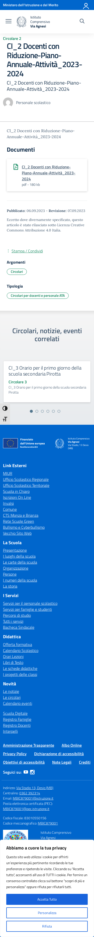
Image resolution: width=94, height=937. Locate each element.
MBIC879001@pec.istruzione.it (26, 808)
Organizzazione (15, 568)
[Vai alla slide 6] (58, 411)
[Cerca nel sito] (82, 21)
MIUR (7, 473)
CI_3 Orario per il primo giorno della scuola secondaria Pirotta (45, 371)
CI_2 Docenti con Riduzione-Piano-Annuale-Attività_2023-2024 (48, 173)
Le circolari (12, 697)
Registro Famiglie (17, 719)
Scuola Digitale (15, 713)
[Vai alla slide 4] (47, 411)
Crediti (84, 762)
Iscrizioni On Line (17, 497)
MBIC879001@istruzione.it (33, 798)
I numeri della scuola (20, 580)
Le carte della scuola (20, 562)
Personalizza (47, 912)
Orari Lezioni (13, 656)
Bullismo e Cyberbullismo (24, 527)
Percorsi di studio (17, 615)
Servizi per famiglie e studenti (27, 609)
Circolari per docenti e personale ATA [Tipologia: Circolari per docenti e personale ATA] (38, 295)
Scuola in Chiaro (16, 491)
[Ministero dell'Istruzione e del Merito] (30, 4)
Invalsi (8, 503)
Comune (10, 509)
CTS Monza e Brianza (20, 515)
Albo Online (72, 745)
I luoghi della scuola (19, 556)
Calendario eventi (17, 703)
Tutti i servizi (13, 621)
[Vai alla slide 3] (42, 411)
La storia (10, 586)
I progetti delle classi (20, 674)
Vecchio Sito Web (17, 533)
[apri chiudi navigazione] (9, 22)
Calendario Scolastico (20, 650)
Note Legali (61, 762)
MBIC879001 (48, 823)
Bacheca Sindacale (18, 627)
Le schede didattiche (20, 668)
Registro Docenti (17, 725)
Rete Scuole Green (18, 521)
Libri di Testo (13, 662)
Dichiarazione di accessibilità (59, 754)
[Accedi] (86, 5)
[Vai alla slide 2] (36, 411)
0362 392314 (29, 793)
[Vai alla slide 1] (31, 411)
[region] (47, 888)
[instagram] (32, 772)
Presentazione (15, 550)
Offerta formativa (17, 644)
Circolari (17, 271)
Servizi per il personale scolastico (30, 603)
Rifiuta (47, 926)
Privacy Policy (15, 754)
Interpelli (10, 731)
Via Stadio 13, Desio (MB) (34, 787)
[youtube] (26, 772)
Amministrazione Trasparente (28, 745)
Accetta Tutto (47, 899)
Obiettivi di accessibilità (24, 762)
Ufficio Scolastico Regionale (26, 479)
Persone (10, 574)
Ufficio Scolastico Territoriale (26, 485)
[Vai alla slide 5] (53, 411)
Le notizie (11, 691)
